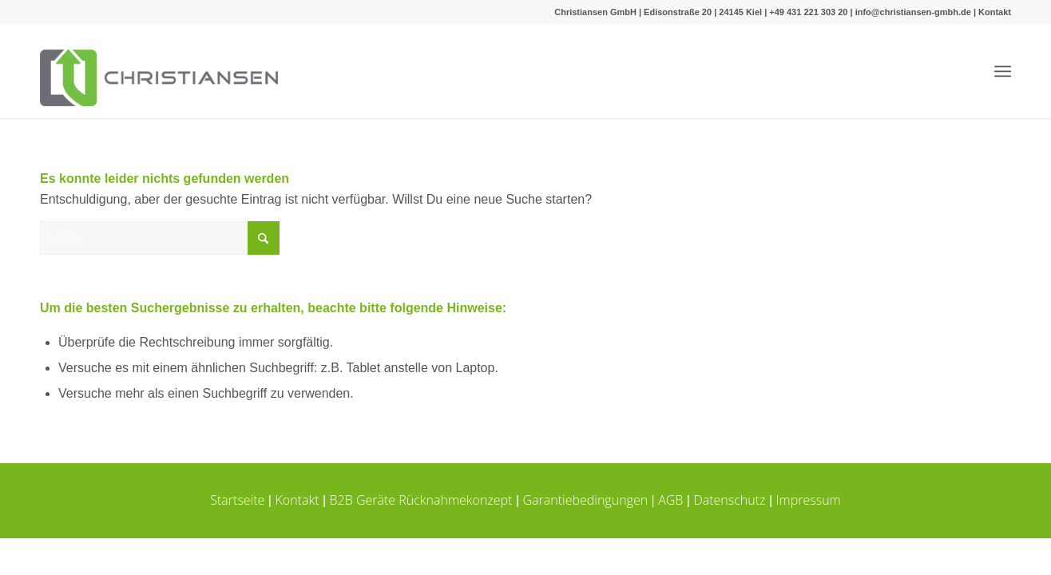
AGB (670, 500)
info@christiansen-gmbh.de (913, 12)
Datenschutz (729, 500)
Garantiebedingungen (585, 500)
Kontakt (994, 12)
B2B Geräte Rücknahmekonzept (421, 500)
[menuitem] (1002, 71)
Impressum (808, 500)
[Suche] (160, 238)
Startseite (237, 500)
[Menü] (1002, 71)
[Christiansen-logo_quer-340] (159, 71)
